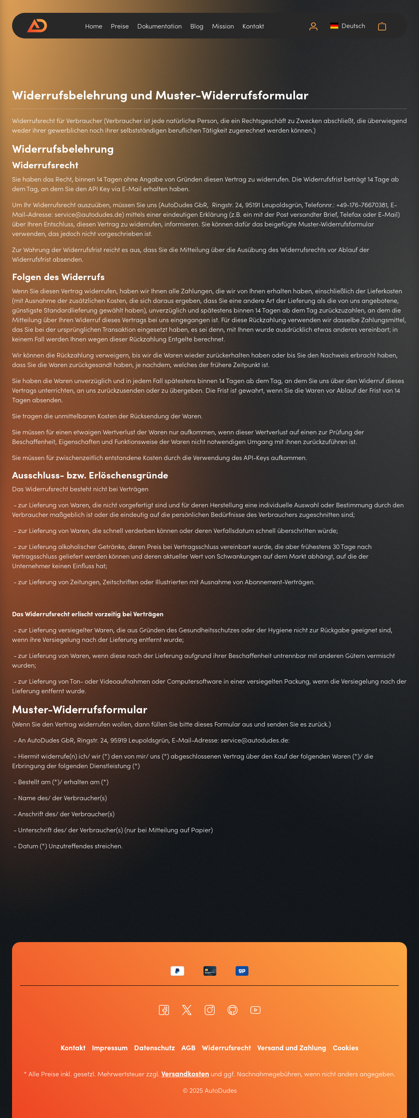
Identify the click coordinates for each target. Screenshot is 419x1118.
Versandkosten (185, 1073)
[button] (348, 25)
